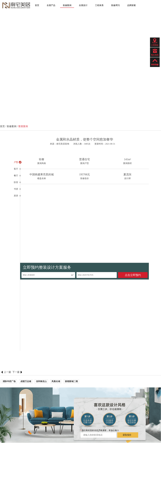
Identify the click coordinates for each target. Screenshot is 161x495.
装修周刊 (115, 5)
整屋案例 (23, 126)
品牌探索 (131, 5)
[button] (7, 64)
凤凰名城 (56, 381)
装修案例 (67, 5)
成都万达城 (25, 381)
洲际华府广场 (9, 381)
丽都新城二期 (71, 381)
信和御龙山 (41, 381)
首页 (37, 5)
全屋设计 (83, 5)
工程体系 (99, 5)
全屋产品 (51, 5)
